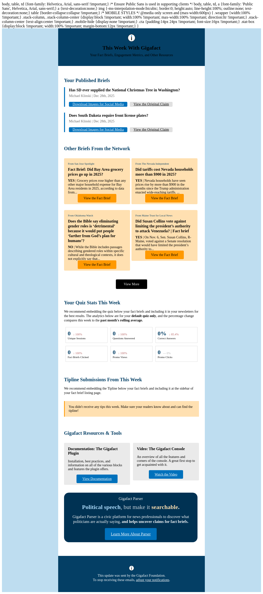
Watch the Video (166, 474)
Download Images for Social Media (98, 104)
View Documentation (96, 479)
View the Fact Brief (97, 198)
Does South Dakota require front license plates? (108, 115)
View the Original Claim (151, 104)
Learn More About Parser (131, 534)
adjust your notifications (152, 580)
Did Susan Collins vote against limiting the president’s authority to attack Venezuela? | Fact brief (162, 226)
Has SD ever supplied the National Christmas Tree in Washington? (124, 90)
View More (131, 284)
